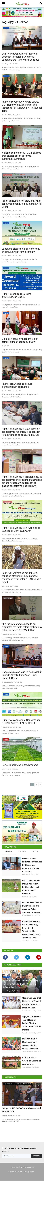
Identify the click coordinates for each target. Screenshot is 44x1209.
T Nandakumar (26, 1089)
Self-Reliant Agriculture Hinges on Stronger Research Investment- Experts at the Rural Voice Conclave (20, 56)
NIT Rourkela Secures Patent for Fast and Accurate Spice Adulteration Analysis (32, 922)
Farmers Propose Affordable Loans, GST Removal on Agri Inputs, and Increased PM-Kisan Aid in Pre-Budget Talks (22, 106)
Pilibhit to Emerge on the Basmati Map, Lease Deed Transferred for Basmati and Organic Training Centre (31, 946)
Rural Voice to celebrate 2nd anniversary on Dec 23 (16, 295)
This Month (22, 866)
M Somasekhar (26, 929)
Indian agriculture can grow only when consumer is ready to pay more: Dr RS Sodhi (22, 203)
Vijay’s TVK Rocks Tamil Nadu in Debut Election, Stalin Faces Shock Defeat (32, 1043)
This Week (8, 866)
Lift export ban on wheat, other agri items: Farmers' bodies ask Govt (20, 340)
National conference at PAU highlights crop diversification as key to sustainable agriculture (21, 155)
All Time (35, 866)
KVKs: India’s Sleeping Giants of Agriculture (31, 1083)
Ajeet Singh (5, 64)
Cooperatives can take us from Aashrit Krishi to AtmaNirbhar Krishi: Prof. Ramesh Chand (21, 675)
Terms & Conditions (15, 1200)
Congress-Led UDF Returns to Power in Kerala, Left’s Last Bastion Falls (32, 1020)
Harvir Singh (5, 586)
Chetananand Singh (8, 682)
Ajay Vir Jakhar (6, 769)
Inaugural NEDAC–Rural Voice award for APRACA (21, 1138)
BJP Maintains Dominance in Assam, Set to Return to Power (30, 1063)
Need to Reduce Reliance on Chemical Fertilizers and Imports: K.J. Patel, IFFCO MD (32, 879)
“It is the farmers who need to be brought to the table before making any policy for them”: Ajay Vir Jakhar (22, 627)
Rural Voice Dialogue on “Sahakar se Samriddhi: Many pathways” (21, 529)
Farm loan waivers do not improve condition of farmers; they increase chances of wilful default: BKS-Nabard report (21, 577)
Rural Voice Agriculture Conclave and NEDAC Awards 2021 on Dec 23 (21, 721)
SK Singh (25, 911)
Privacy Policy (29, 1200)
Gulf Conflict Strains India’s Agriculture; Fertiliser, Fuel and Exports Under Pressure (31, 901)
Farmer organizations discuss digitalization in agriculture (17, 385)
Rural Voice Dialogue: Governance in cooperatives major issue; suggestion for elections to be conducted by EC (21, 432)
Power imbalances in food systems (20, 765)
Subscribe (36, 1184)
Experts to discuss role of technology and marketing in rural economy (21, 250)
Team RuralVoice (7, 115)
